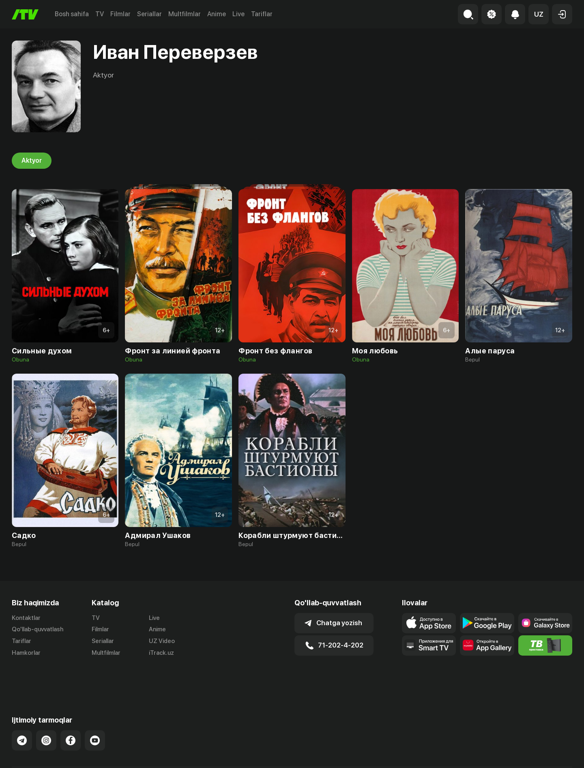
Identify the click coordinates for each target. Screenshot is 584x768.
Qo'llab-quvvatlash (37, 629)
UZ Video (162, 641)
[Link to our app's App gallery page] (487, 645)
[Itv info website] (545, 645)
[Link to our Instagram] (46, 712)
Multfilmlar (184, 14)
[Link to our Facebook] (70, 712)
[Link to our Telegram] (22, 712)
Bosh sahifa (72, 14)
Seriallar (149, 14)
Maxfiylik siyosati (549, 753)
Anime (216, 14)
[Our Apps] (429, 645)
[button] (538, 14)
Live (238, 14)
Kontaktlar (26, 618)
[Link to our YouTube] (95, 712)
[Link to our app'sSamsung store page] (545, 623)
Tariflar (262, 14)
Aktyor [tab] (32, 161)
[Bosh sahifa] (25, 14)
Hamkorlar (26, 652)
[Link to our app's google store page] (487, 623)
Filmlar (120, 14)
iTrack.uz (161, 652)
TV (99, 14)
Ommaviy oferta (494, 753)
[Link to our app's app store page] (429, 623)
